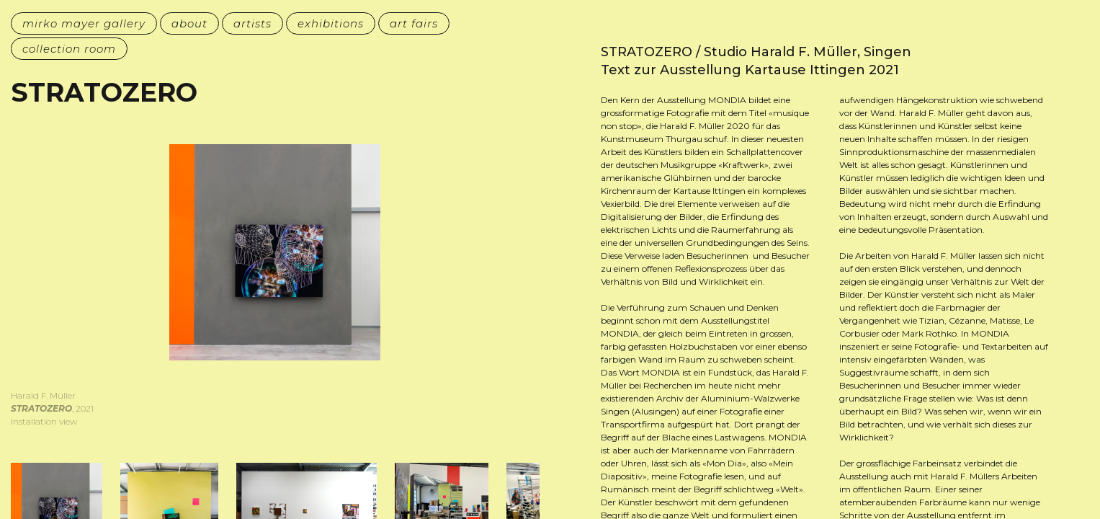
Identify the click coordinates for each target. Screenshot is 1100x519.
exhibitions (331, 23)
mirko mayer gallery (84, 23)
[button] (143, 300)
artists (252, 23)
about (189, 23)
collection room (69, 49)
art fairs (414, 23)
